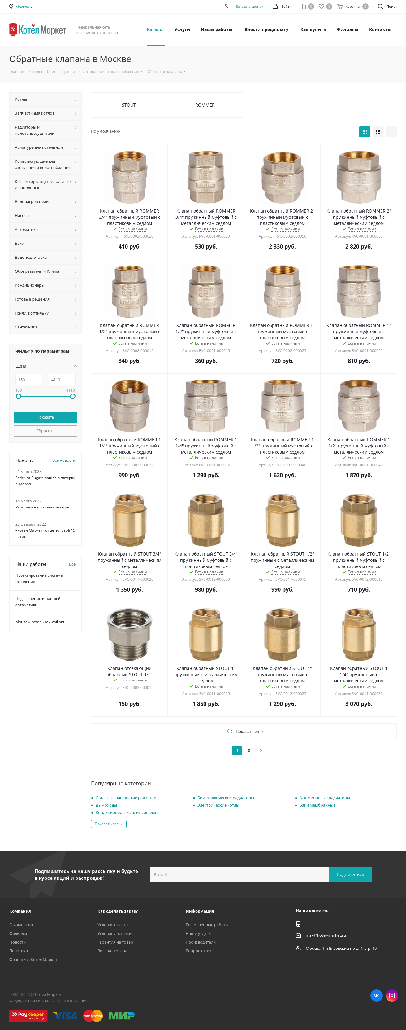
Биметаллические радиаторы (225, 797)
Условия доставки (114, 933)
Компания (20, 911)
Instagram (392, 995)
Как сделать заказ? (117, 911)
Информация (200, 911)
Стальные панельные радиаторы (127, 797)
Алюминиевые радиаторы (325, 797)
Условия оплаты (112, 924)
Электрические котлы (218, 805)
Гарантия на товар (115, 942)
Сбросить (45, 431)
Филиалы (18, 933)
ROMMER (205, 105)
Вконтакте (376, 995)
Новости (17, 942)
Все (72, 564)
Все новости (64, 460)
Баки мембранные (317, 805)
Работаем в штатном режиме (42, 507)
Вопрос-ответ (199, 950)
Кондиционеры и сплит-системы (127, 812)
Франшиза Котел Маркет (33, 959)
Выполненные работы (207, 924)
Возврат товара (112, 950)
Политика (18, 950)
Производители (201, 942)
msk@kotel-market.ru (326, 935)
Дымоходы (106, 805)
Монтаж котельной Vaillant (39, 621)
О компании (21, 924)
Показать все (107, 823)
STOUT (129, 105)
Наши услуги (198, 933)
